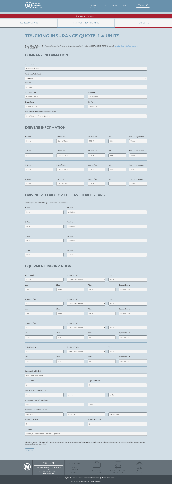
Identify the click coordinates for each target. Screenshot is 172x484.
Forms (103, 5)
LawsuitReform (93, 6)
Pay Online (143, 5)
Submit (29, 451)
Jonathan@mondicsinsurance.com (126, 46)
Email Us (48, 463)
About (75, 467)
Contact (114, 5)
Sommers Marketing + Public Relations (88, 481)
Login (125, 5)
